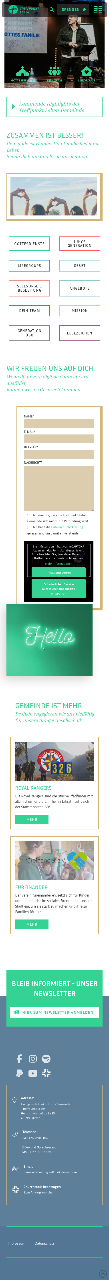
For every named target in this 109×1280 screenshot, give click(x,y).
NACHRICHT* (58, 465)
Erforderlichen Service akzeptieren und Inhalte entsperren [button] (58, 588)
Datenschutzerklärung (67, 527)
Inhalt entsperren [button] (59, 572)
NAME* (58, 419)
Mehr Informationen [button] (58, 563)
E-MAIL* (58, 435)
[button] (51, 9)
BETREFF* (58, 450)
